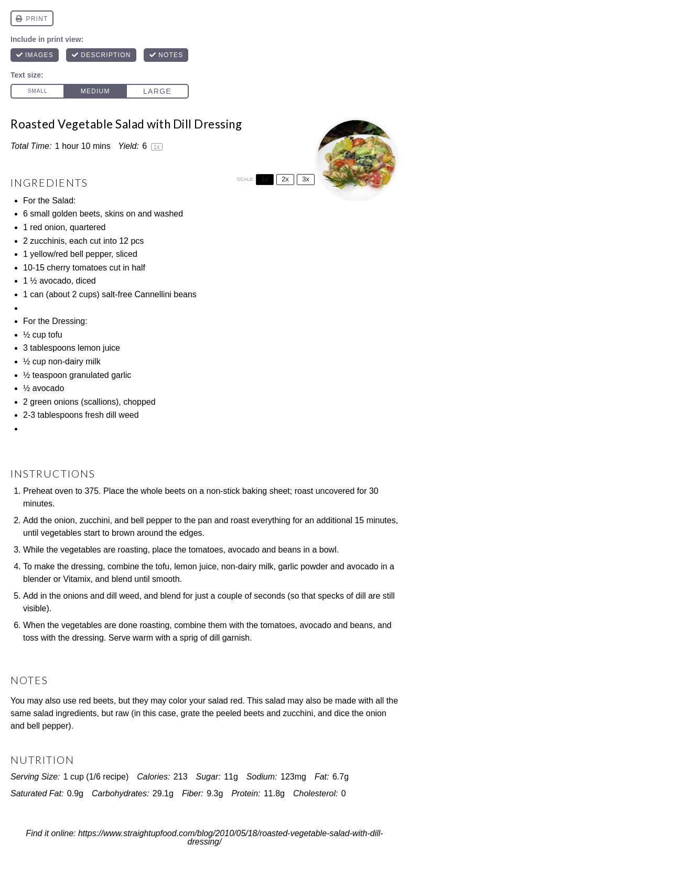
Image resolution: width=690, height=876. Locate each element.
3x (305, 179)
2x (285, 179)
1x (264, 179)
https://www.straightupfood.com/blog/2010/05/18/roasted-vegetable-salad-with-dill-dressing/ (230, 838)
